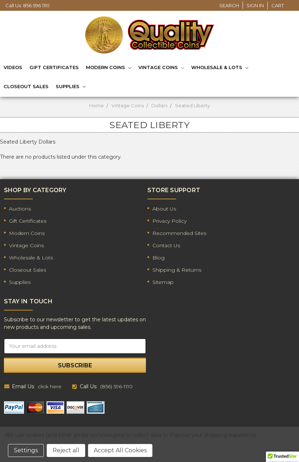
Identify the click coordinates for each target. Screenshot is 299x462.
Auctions (20, 208)
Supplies (71, 86)
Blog (158, 257)
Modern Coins (108, 68)
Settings (26, 450)
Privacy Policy (169, 221)
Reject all (65, 450)
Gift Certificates (54, 67)
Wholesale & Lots (219, 68)
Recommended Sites (179, 233)
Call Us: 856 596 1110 (27, 5)
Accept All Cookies (120, 450)
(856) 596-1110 (116, 386)
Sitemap (163, 282)
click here (49, 386)
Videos (13, 67)
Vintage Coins (161, 68)
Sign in (255, 5)
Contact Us (166, 245)
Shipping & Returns (176, 270)
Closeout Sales (26, 86)
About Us (164, 208)
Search (229, 5)
